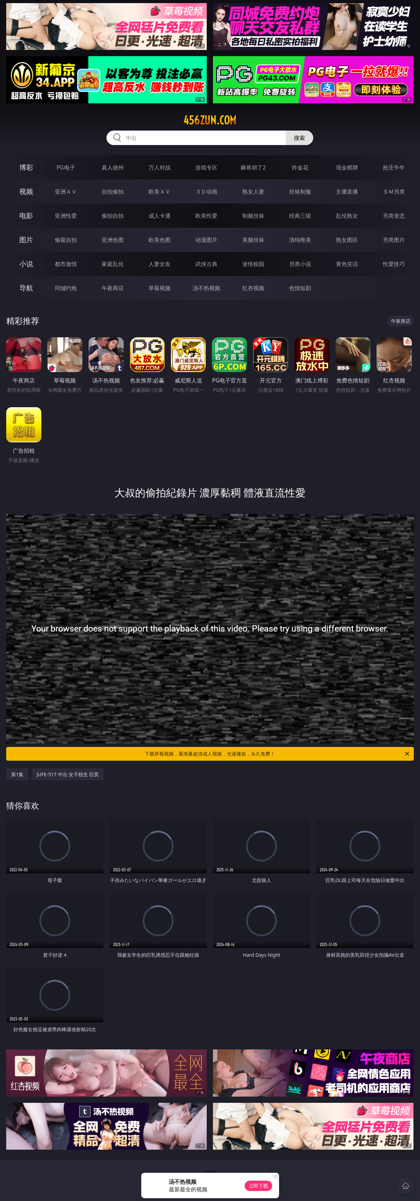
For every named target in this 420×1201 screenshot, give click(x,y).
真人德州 (113, 167)
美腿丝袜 (253, 240)
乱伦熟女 (347, 215)
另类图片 (394, 240)
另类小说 (300, 264)
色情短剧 (300, 288)
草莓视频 (159, 288)
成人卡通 (159, 215)
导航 (26, 287)
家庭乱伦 (113, 264)
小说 (26, 263)
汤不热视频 (206, 288)
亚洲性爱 (66, 215)
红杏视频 (253, 288)
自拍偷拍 (113, 191)
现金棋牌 (347, 167)
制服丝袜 (253, 215)
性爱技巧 (394, 264)
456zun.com (209, 120)
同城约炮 (66, 288)
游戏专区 (206, 167)
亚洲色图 (113, 240)
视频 (26, 191)
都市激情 (66, 264)
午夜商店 (113, 288)
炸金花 (300, 167)
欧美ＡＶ (159, 191)
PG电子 (66, 167)
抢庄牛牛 (394, 167)
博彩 (26, 167)
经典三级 (300, 215)
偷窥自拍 (66, 240)
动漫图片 (206, 240)
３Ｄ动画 (206, 191)
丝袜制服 (300, 191)
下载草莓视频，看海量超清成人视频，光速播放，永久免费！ (277, 754)
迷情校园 (253, 264)
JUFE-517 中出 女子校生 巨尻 (68, 774)
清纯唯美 (300, 240)
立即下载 (258, 1185)
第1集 (17, 774)
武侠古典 (206, 264)
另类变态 (394, 215)
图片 (26, 239)
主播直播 (347, 191)
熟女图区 (347, 240)
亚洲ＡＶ (66, 191)
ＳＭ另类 (394, 191)
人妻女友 (159, 264)
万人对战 (159, 167)
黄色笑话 (347, 264)
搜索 (299, 138)
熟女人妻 (253, 191)
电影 (26, 215)
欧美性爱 (206, 215)
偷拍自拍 (113, 215)
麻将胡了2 (253, 167)
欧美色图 (159, 240)
